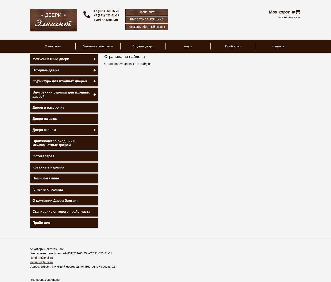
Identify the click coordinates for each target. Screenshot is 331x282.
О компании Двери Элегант (55, 200)
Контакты (278, 46)
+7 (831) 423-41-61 (106, 15)
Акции (188, 46)
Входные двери (142, 46)
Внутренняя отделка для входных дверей (61, 94)
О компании (53, 46)
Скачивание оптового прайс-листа (61, 211)
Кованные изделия (48, 167)
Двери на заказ (45, 118)
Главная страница (48, 189)
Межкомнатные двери (98, 46)
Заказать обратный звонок (147, 26)
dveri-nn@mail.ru (106, 19)
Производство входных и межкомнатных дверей (54, 143)
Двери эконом (44, 130)
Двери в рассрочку (48, 107)
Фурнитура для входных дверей (60, 81)
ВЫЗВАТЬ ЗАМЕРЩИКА (146, 19)
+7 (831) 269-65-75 (106, 11)
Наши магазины (46, 178)
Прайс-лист (147, 12)
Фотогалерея (43, 156)
